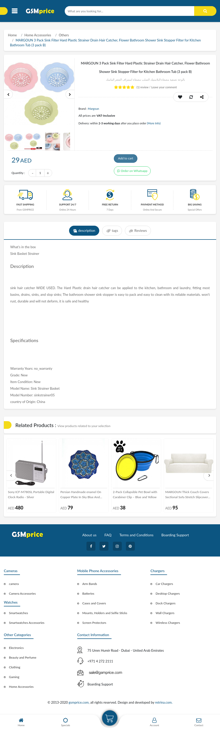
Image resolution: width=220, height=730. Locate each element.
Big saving (195, 206)
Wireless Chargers (168, 624)
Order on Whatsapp (132, 174)
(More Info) (153, 123)
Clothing (14, 669)
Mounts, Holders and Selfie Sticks (104, 614)
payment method (152, 206)
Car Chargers (164, 585)
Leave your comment (164, 87)
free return (110, 206)
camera (14, 585)
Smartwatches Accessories (27, 624)
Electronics (16, 649)
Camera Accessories (22, 595)
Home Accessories (38, 35)
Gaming (14, 678)
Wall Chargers (165, 614)
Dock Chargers (165, 605)
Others (64, 35)
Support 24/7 (67, 206)
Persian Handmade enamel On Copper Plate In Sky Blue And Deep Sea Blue (80, 496)
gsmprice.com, (79, 704)
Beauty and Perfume (22, 659)
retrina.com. (163, 704)
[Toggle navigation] (14, 11)
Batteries (88, 595)
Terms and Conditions (136, 536)
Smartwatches (18, 614)
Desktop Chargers (168, 595)
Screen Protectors (94, 624)
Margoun (93, 108)
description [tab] (83, 232)
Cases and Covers (94, 605)
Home (12, 35)
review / (144, 87)
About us (89, 536)
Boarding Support (175, 536)
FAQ (108, 536)
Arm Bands (89, 585)
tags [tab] (112, 232)
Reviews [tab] (139, 232)
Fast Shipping (25, 206)
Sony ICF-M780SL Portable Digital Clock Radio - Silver (31, 496)
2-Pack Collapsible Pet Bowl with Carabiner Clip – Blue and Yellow (135, 496)
